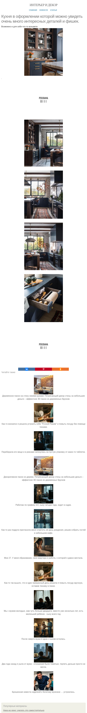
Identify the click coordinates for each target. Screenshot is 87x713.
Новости (43, 10)
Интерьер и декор (43, 5)
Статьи (53, 10)
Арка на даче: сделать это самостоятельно (23, 710)
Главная (33, 10)
